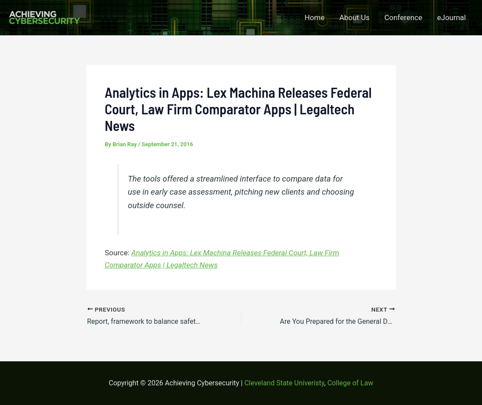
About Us (354, 17)
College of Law (350, 383)
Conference (403, 17)
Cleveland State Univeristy (284, 383)
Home (314, 17)
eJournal (451, 17)
